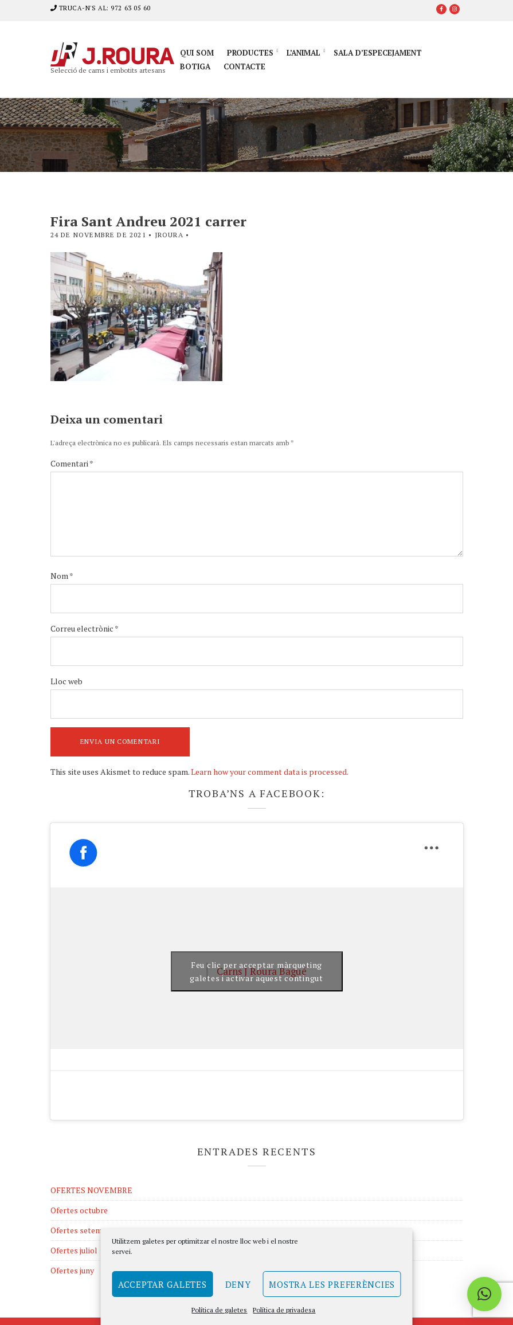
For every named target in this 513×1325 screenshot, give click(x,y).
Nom (61, 575)
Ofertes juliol (73, 1250)
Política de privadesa (284, 1310)
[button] (484, 1294)
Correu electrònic (84, 628)
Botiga (195, 66)
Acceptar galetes (162, 1284)
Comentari (71, 463)
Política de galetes (219, 1310)
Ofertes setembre (82, 1230)
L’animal (303, 53)
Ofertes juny (72, 1270)
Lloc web (66, 681)
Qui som (197, 53)
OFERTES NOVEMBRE (91, 1190)
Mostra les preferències (332, 1284)
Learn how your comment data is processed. (269, 771)
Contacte (244, 66)
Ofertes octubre (79, 1210)
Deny (238, 1284)
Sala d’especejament (378, 53)
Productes (250, 53)
